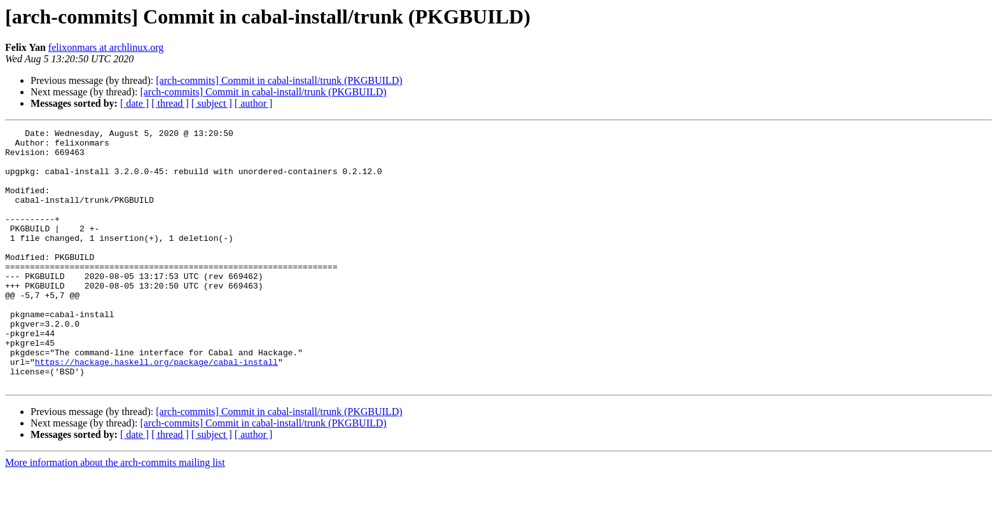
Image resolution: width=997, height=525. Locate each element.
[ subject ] (211, 103)
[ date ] (134, 103)
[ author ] (254, 103)
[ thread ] (170, 103)
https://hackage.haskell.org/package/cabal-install (156, 409)
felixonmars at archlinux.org (105, 47)
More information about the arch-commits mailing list (115, 513)
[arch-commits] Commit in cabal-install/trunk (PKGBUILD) (279, 80)
